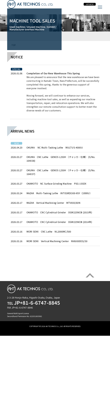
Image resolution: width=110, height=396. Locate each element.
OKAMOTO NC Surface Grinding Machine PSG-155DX (56, 257)
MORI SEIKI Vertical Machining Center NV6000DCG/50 (56, 315)
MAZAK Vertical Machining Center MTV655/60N (53, 277)
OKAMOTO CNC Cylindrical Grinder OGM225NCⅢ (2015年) (59, 286)
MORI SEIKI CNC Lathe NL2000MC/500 (49, 305)
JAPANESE (87, 7)
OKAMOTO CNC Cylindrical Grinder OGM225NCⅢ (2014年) (59, 296)
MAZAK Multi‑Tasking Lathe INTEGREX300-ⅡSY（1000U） (59, 267)
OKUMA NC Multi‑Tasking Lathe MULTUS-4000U (54, 221)
